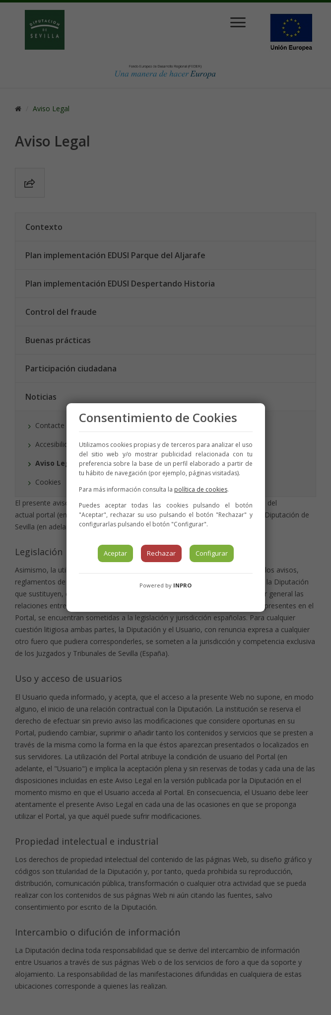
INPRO (182, 585)
